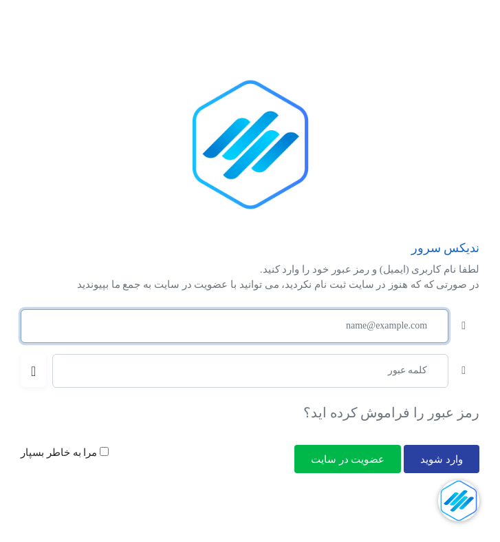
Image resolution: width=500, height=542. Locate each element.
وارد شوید (441, 459)
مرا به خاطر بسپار (65, 452)
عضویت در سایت (348, 459)
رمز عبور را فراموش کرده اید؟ (391, 413)
